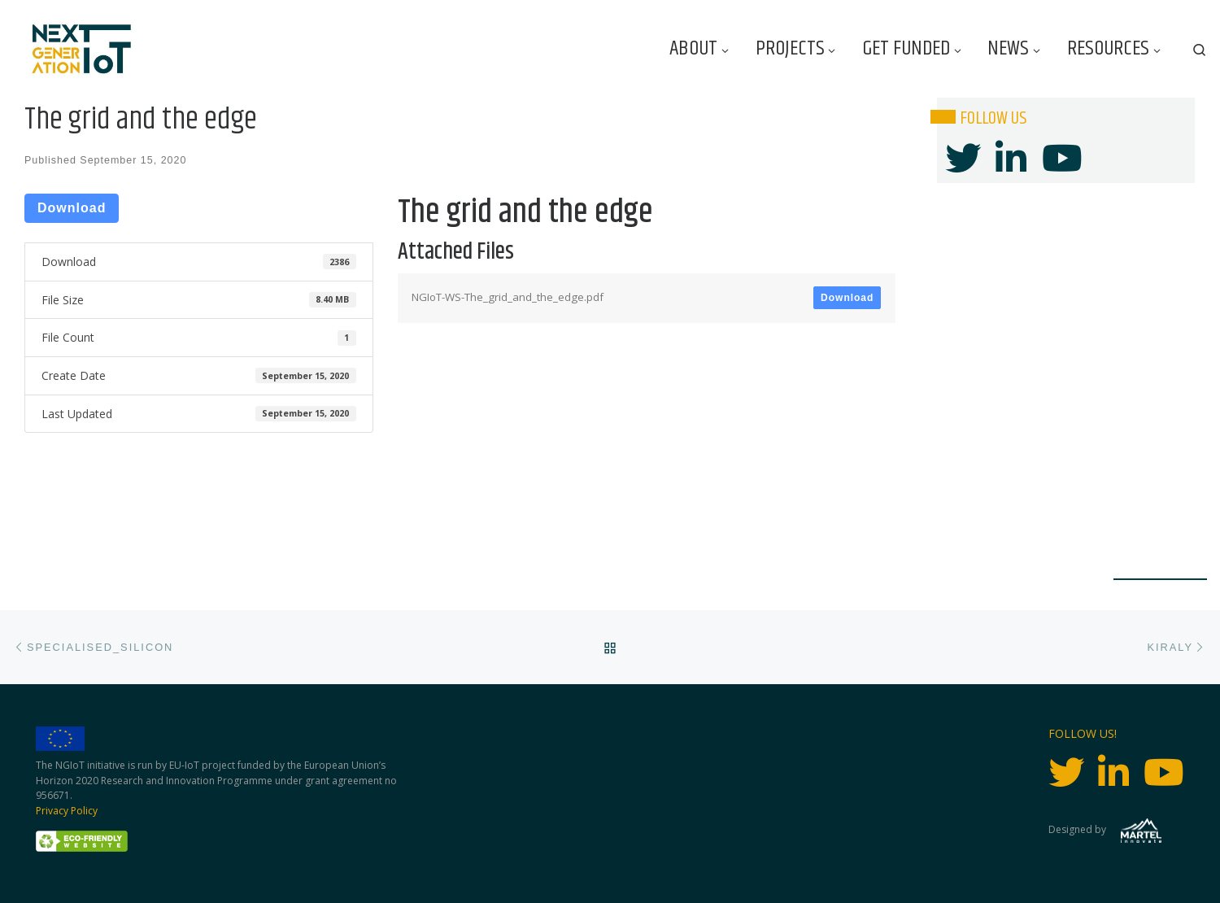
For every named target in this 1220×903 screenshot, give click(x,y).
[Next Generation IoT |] (81, 49)
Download (71, 208)
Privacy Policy (67, 811)
